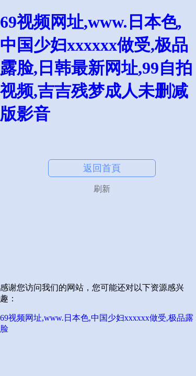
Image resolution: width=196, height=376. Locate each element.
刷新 (102, 188)
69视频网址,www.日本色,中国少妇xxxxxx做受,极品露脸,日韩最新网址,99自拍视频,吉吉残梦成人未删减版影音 (96, 68)
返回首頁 (102, 168)
